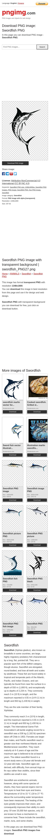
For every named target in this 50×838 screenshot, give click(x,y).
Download (12, 412)
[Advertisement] (25, 76)
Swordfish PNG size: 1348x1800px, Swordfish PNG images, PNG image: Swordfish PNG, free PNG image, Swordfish (24, 190)
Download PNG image (15, 163)
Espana (21, 3)
